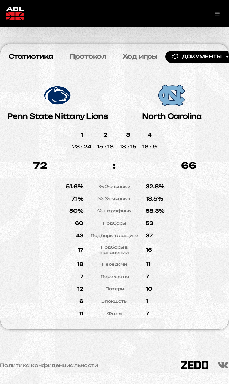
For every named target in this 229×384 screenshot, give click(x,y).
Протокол (87, 56)
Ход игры (140, 56)
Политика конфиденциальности (49, 365)
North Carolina (172, 116)
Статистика (31, 56)
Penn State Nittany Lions (57, 116)
